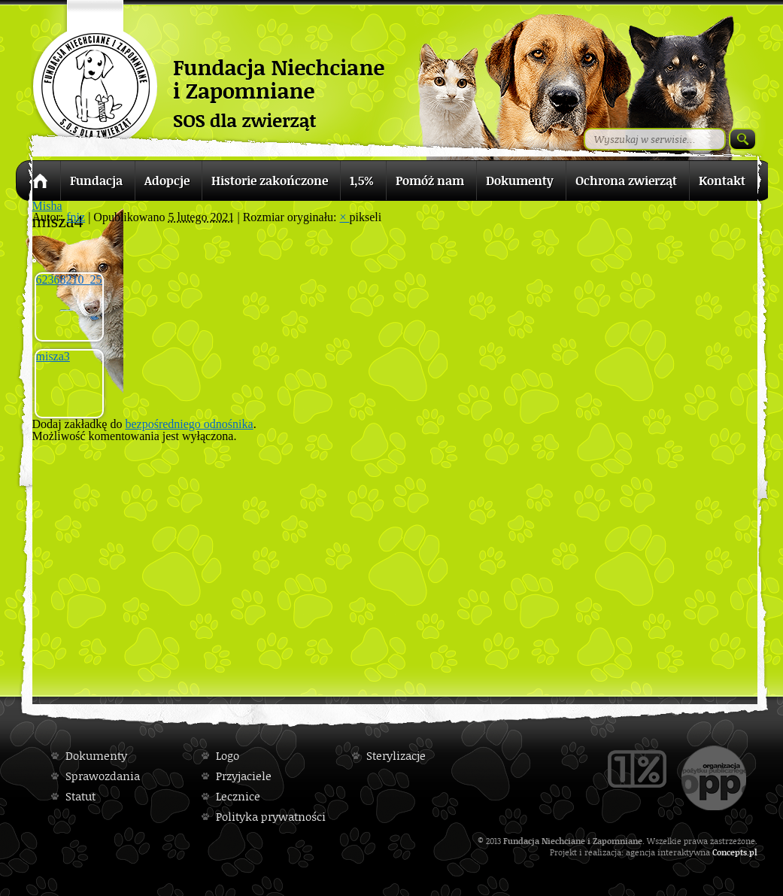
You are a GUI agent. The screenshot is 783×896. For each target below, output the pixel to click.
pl (753, 852)
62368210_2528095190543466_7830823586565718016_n (70, 279)
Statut (80, 796)
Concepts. (730, 852)
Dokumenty (96, 756)
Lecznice (238, 796)
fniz (75, 217)
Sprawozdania (102, 776)
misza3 (53, 356)
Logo (227, 756)
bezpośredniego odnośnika (189, 424)
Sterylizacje (396, 756)
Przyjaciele (244, 776)
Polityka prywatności (271, 817)
